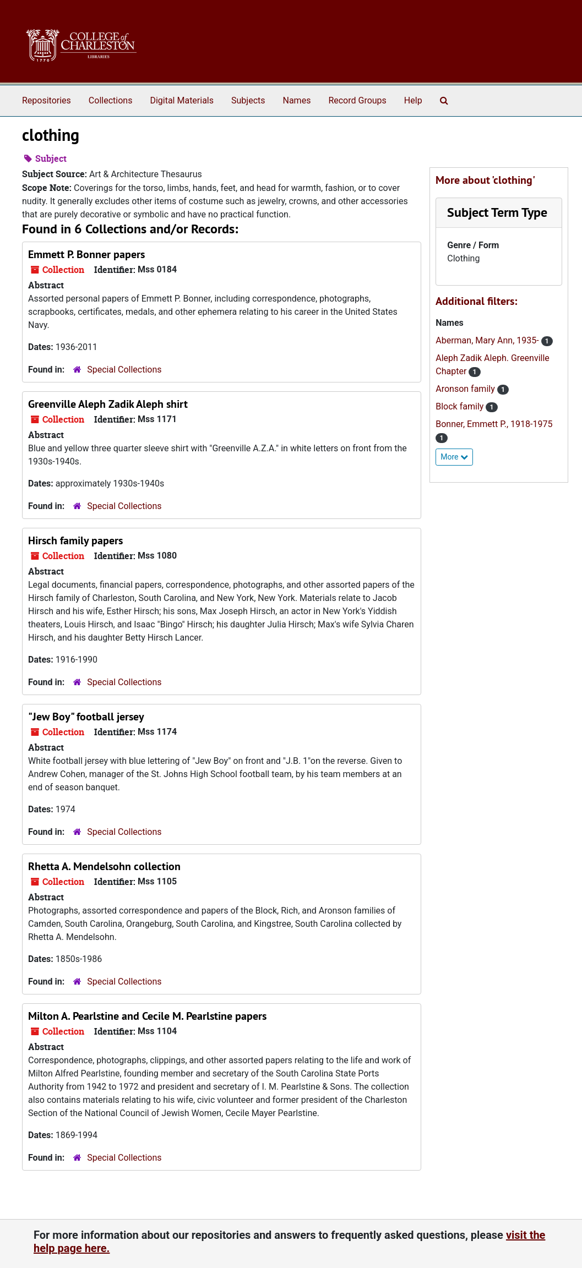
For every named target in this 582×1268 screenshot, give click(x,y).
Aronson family (466, 389)
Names (297, 100)
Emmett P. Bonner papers (86, 254)
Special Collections (124, 369)
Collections (111, 100)
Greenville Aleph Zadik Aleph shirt (108, 404)
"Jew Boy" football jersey (86, 716)
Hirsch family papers (75, 540)
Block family (461, 406)
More (454, 456)
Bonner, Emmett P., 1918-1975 (494, 424)
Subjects (248, 100)
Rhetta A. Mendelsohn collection (104, 866)
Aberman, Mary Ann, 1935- (488, 340)
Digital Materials (182, 100)
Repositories (46, 100)
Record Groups (357, 100)
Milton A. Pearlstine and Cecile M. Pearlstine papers (147, 1016)
